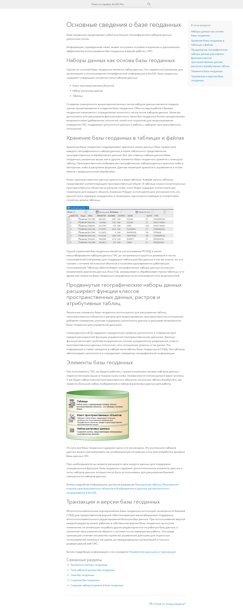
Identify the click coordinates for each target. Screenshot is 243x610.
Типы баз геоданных (82, 575)
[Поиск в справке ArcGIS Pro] (118, 4)
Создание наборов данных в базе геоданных (96, 585)
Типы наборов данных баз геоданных (92, 570)
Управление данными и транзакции (152, 551)
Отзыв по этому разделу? (169, 603)
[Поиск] (149, 4)
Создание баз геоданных (85, 580)
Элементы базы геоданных (207, 71)
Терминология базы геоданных (88, 564)
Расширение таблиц (148, 484)
